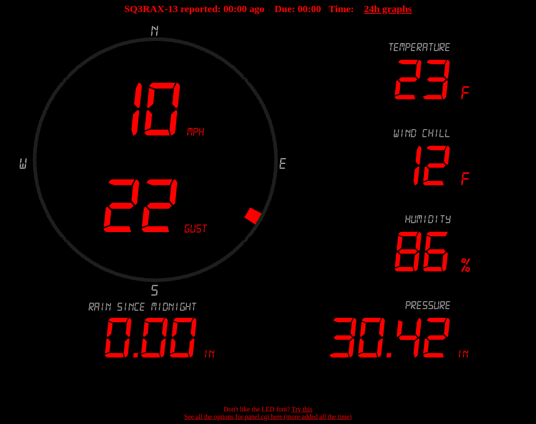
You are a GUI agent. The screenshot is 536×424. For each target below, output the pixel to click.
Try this (301, 409)
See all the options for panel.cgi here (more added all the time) (268, 416)
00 (229, 8)
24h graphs (388, 8)
